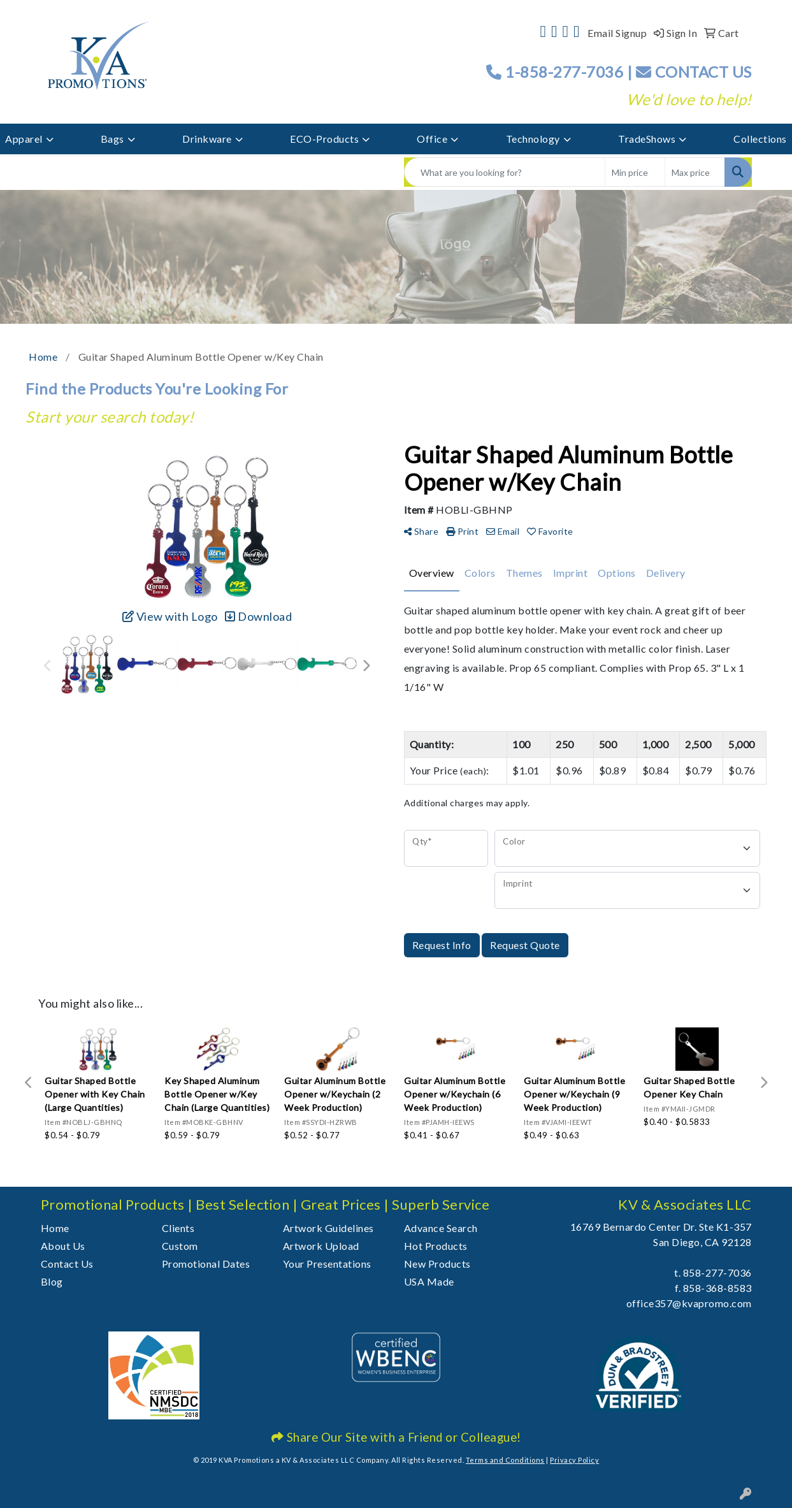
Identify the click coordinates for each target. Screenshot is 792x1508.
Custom (180, 1246)
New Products (437, 1264)
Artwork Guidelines (328, 1228)
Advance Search (441, 1228)
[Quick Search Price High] (695, 172)
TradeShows (646, 139)
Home (55, 1228)
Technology (533, 139)
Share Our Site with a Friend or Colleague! (396, 1437)
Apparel (24, 139)
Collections (760, 139)
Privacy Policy (574, 1460)
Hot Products (436, 1246)
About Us (63, 1246)
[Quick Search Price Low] (635, 172)
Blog (52, 1281)
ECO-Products (324, 139)
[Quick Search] (504, 172)
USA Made (429, 1281)
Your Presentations (327, 1264)
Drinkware (207, 139)
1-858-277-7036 (564, 71)
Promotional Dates (206, 1264)
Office (432, 139)
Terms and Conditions (505, 1460)
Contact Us (67, 1264)
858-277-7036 (717, 1272)
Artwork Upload (321, 1246)
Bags (112, 139)
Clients (178, 1228)
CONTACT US (694, 71)
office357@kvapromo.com (689, 1303)
